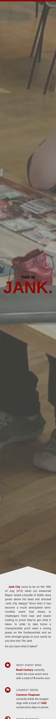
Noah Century (25, 670)
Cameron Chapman (28, 694)
